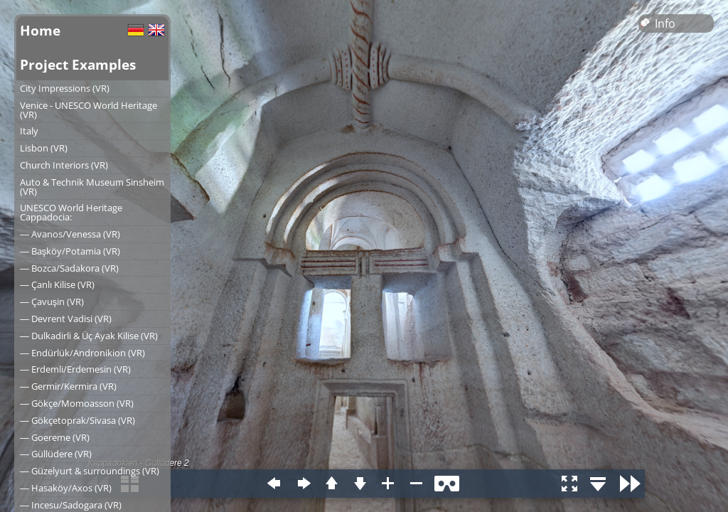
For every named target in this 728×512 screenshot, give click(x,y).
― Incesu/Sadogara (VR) (71, 504)
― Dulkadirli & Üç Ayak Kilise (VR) (89, 335)
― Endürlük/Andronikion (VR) (82, 352)
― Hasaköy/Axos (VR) (66, 487)
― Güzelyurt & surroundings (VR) (89, 470)
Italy (29, 130)
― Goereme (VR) (55, 437)
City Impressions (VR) (64, 88)
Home (40, 30)
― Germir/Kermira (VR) (68, 386)
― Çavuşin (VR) (52, 301)
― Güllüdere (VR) (56, 453)
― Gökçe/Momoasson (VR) (77, 403)
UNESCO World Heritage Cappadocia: (71, 212)
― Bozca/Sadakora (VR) (69, 268)
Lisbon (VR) (44, 148)
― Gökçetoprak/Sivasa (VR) (77, 420)
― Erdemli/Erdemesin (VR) (75, 369)
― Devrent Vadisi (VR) (66, 318)
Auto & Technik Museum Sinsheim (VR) (92, 187)
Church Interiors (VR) (64, 165)
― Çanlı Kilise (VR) (57, 284)
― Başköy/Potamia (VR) (70, 251)
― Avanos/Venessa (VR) (70, 234)
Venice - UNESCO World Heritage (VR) (88, 110)
